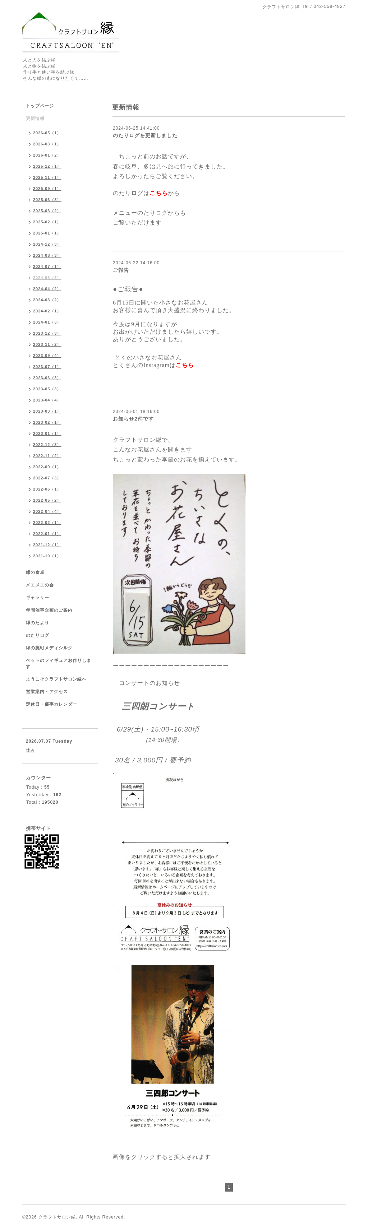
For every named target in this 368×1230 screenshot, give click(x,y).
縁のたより (37, 622)
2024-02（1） (47, 311)
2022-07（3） (47, 478)
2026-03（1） (47, 144)
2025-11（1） (47, 177)
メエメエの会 (40, 585)
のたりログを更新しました (145, 135)
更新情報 (35, 118)
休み (30, 750)
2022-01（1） (47, 534)
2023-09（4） (47, 355)
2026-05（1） (47, 133)
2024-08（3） (47, 255)
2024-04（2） (47, 289)
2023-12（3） (47, 333)
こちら (159, 193)
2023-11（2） (47, 344)
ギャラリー (37, 597)
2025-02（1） (47, 222)
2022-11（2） (47, 456)
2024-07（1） (47, 266)
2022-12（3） (47, 444)
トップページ (40, 105)
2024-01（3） (47, 322)
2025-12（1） (47, 166)
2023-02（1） (47, 422)
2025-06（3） (47, 200)
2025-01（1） (47, 233)
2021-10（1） (47, 556)
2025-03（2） (47, 211)
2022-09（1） (47, 467)
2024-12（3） (47, 244)
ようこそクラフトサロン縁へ (56, 679)
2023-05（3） (47, 389)
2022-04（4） (47, 511)
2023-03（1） (47, 411)
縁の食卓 (35, 572)
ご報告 (121, 270)
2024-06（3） (47, 277)
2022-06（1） (47, 489)
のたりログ (37, 635)
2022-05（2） (47, 500)
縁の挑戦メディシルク (49, 647)
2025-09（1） (47, 188)
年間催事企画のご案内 (49, 610)
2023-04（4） (47, 400)
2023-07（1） (47, 367)
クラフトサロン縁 (57, 1217)
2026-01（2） (47, 155)
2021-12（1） (47, 545)
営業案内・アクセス (47, 691)
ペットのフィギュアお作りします (58, 663)
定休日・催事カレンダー (51, 704)
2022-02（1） (47, 522)
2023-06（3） (47, 378)
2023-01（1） (47, 433)
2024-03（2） (47, 300)
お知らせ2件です (133, 419)
